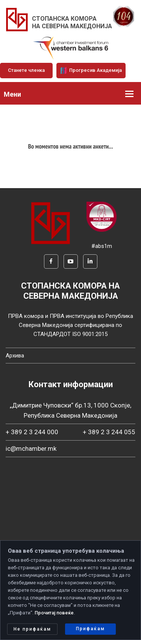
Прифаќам (90, 628)
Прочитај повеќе (54, 613)
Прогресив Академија (91, 70)
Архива (15, 355)
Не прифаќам (32, 629)
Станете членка (26, 70)
